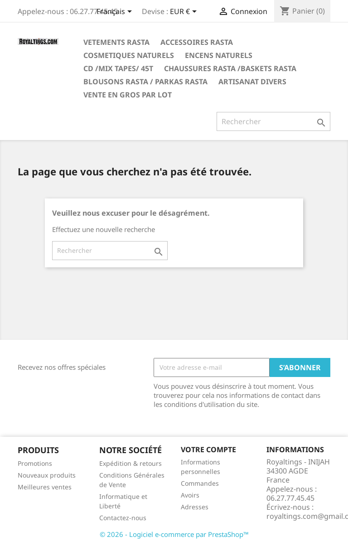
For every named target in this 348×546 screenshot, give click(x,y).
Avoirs (190, 495)
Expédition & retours (130, 463)
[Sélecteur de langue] (116, 12)
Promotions (35, 463)
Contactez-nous (122, 517)
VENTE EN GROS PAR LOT (127, 95)
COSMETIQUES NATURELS (128, 55)
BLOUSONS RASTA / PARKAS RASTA (145, 82)
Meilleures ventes (45, 487)
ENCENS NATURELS (218, 55)
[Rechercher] (273, 121)
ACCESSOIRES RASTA (196, 42)
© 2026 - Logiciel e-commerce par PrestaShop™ (174, 534)
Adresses (194, 507)
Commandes (200, 483)
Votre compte (208, 449)
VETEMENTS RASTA (116, 42)
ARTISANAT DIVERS (252, 82)
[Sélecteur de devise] (185, 12)
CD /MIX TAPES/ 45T (118, 68)
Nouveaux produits (47, 475)
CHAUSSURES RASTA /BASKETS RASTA (230, 68)
